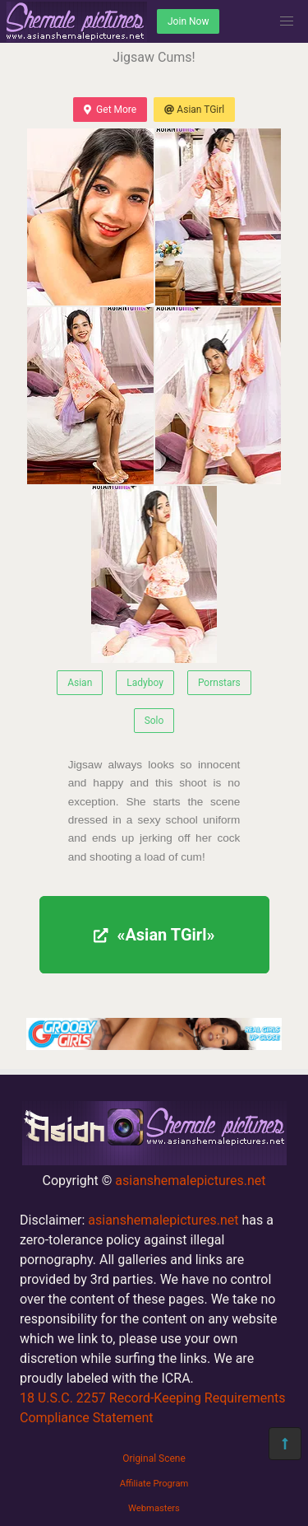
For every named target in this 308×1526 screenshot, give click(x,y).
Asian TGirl (194, 109)
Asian (79, 682)
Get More (110, 109)
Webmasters (154, 1508)
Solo (154, 720)
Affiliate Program (154, 1483)
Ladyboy (144, 682)
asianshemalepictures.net (190, 1180)
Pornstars (219, 682)
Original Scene (154, 1458)
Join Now (188, 21)
